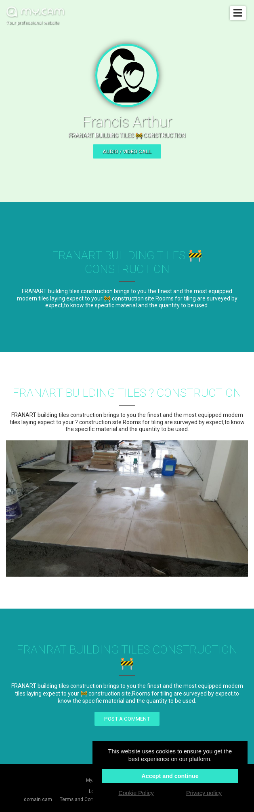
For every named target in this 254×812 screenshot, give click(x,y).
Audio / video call (127, 151)
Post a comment (127, 719)
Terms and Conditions (84, 799)
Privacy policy (204, 793)
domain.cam (38, 799)
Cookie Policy (135, 793)
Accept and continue (170, 776)
